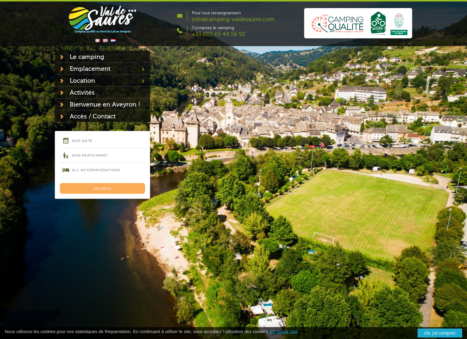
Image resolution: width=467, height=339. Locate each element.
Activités (82, 92)
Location (82, 80)
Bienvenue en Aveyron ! (105, 104)
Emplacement (90, 68)
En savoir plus (284, 331)
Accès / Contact (93, 116)
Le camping (87, 56)
